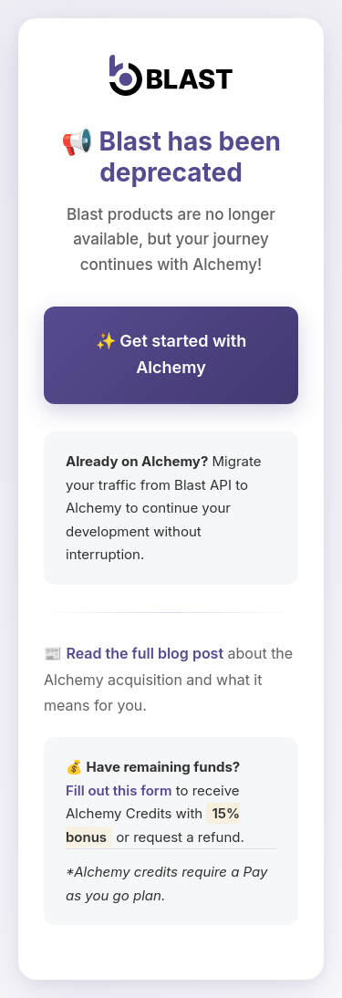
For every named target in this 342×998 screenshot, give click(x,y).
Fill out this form (118, 790)
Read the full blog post (145, 653)
